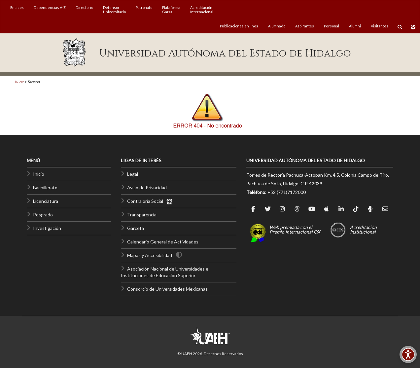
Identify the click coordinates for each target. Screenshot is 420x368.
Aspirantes (304, 26)
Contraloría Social (150, 201)
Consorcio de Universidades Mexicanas (167, 289)
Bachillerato (45, 187)
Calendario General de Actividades (162, 241)
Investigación (47, 228)
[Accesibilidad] (408, 354)
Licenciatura (45, 201)
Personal (331, 26)
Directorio (84, 7)
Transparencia (142, 214)
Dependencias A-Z (50, 7)
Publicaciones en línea (239, 26)
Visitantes (379, 26)
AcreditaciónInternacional (201, 9)
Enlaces (17, 7)
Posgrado (43, 214)
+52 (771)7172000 (286, 192)
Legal (132, 174)
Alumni (355, 26)
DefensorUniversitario (114, 9)
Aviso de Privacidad (147, 187)
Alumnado (276, 26)
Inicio (19, 81)
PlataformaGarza (171, 9)
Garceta (135, 228)
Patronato (144, 7)
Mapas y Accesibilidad (149, 255)
